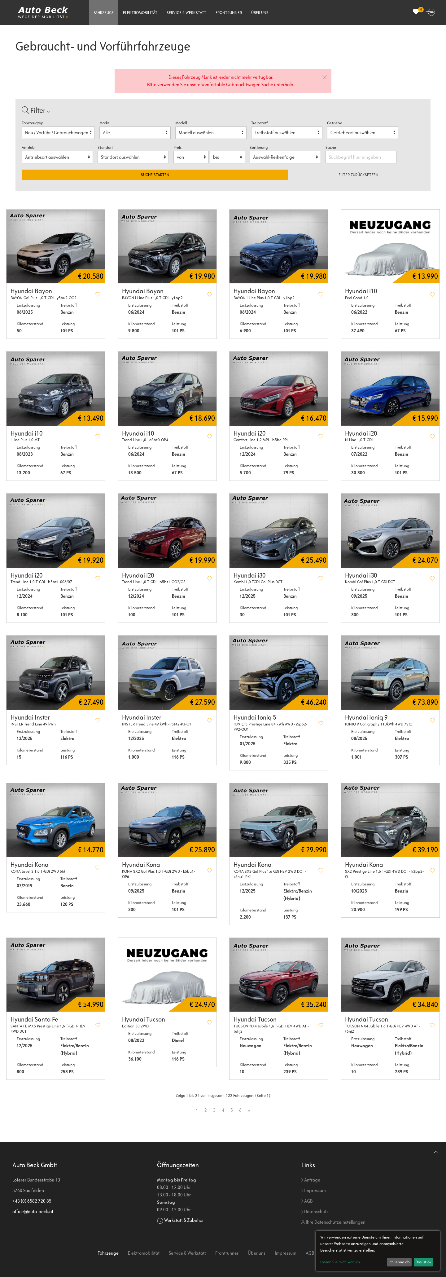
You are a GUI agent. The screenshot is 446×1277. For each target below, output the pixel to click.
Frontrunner (229, 12)
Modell (181, 123)
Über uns (260, 12)
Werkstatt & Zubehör (184, 1220)
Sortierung (259, 147)
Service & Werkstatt (186, 12)
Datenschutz (315, 1211)
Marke (104, 123)
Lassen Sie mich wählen (340, 1262)
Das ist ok (423, 1262)
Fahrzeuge (104, 12)
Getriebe (334, 123)
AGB (307, 1201)
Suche (331, 147)
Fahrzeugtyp (32, 123)
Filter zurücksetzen (358, 174)
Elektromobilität (140, 12)
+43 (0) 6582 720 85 (31, 1201)
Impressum (313, 1190)
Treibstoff (259, 123)
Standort (105, 147)
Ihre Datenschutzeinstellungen (333, 1222)
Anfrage (310, 1180)
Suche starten (155, 174)
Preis (177, 147)
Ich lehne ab (399, 1262)
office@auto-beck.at (32, 1211)
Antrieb (28, 147)
